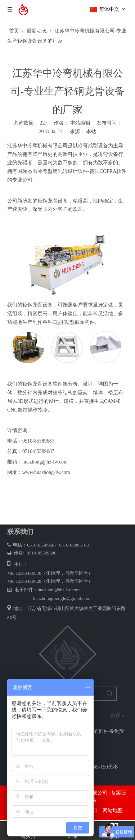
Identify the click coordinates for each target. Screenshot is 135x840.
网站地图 (113, 810)
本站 (91, 131)
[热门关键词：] (109, 693)
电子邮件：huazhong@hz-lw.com (43, 589)
